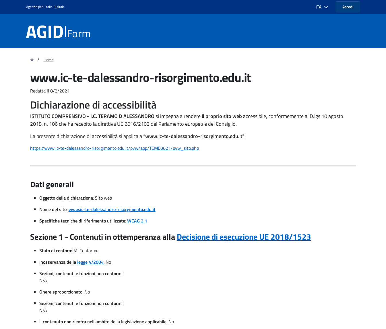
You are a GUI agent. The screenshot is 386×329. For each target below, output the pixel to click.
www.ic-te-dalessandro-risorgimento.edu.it (112, 209)
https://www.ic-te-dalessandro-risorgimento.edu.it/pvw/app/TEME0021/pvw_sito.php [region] (114, 148)
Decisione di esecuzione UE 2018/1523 (244, 237)
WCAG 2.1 (137, 220)
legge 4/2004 (90, 262)
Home (49, 60)
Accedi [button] (347, 7)
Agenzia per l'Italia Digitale (45, 6)
